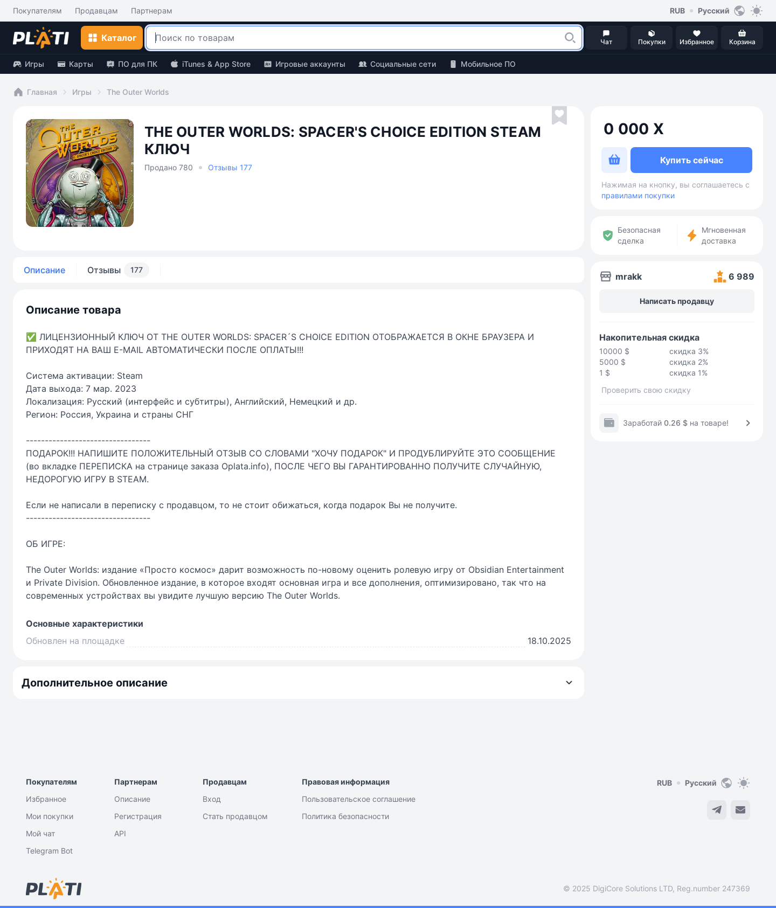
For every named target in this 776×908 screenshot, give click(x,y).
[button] (570, 37)
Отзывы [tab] (118, 270)
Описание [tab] (44, 270)
